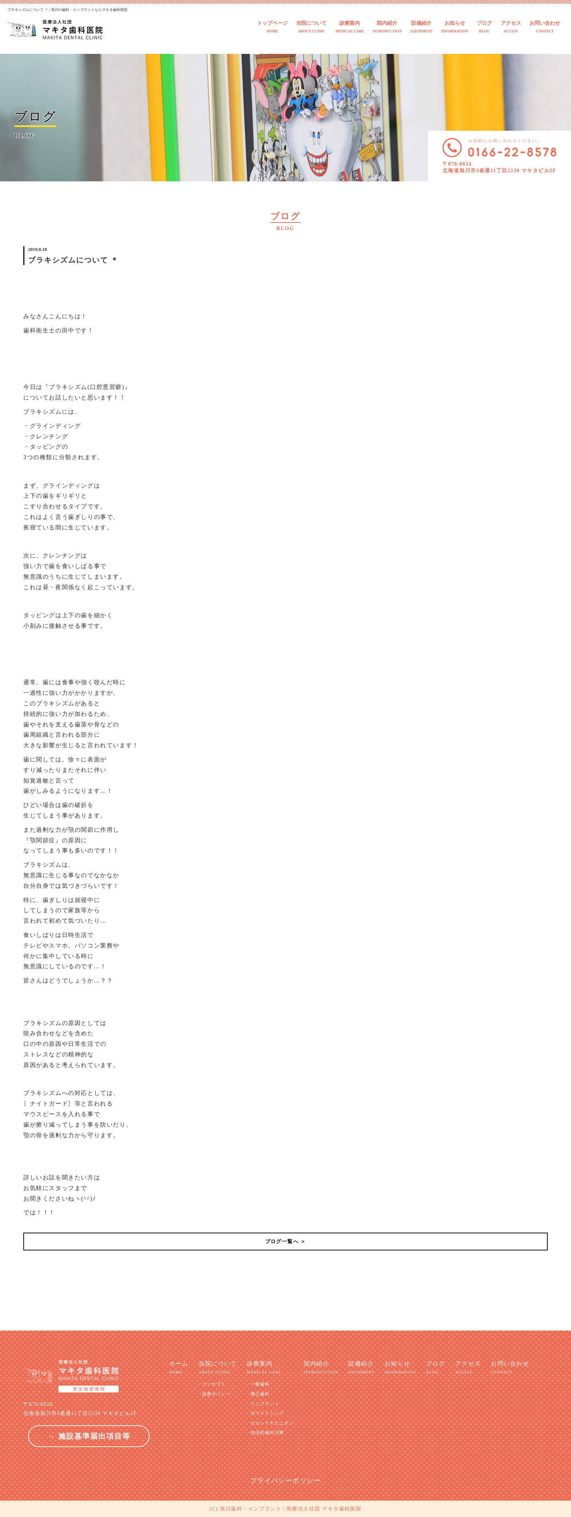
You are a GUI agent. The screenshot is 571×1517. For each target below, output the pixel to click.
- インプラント (263, 1403)
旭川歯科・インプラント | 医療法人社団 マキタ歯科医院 (291, 1509)
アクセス (511, 27)
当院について (311, 27)
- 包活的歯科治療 (265, 1432)
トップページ (272, 27)
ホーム (179, 1367)
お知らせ (454, 27)
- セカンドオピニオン (270, 1423)
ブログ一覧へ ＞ (285, 1241)
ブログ (484, 27)
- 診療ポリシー (214, 1393)
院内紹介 (387, 27)
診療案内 (349, 27)
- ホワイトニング (265, 1413)
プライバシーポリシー (285, 1480)
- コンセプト (212, 1384)
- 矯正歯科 (258, 1393)
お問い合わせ (544, 27)
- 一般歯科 (258, 1384)
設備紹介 (421, 27)
